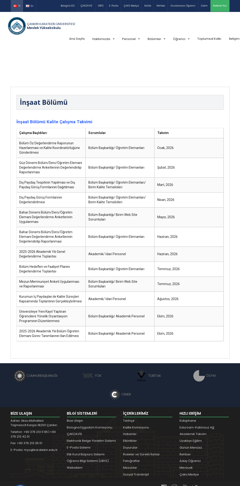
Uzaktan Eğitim (191, 405)
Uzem (204, 5)
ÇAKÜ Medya (131, 5)
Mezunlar (130, 432)
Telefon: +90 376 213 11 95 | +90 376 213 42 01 (33, 399)
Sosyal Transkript (136, 439)
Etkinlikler (130, 405)
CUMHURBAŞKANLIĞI (35, 340)
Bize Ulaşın (75, 385)
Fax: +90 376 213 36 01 (26, 408)
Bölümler (156, 39)
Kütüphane (188, 385)
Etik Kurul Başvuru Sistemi (86, 419)
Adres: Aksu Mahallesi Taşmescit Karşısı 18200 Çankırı (34, 387)
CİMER (120, 359)
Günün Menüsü (191, 412)
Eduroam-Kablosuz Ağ (197, 392)
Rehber (161, 5)
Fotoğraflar (131, 426)
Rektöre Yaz (220, 5)
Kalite (147, 5)
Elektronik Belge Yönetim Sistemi (91, 405)
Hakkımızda (103, 39)
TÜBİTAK (148, 340)
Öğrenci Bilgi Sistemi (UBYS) (88, 426)
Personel (131, 39)
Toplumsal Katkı (209, 38)
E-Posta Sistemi (78, 412)
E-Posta (113, 5)
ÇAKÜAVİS (86, 5)
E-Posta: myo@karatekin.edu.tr (34, 415)
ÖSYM (204, 340)
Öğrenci (181, 39)
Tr (16, 6)
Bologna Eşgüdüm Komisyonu (89, 392)
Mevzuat (186, 432)
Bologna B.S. (68, 5)
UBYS (101, 5)
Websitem (74, 432)
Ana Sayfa (77, 38)
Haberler (130, 399)
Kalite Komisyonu (136, 392)
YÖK (91, 340)
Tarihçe (129, 385)
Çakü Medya (189, 439)
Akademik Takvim (193, 399)
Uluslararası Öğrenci (182, 5)
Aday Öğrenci (190, 426)
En (30, 6)
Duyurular (130, 412)
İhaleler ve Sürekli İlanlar (141, 419)
